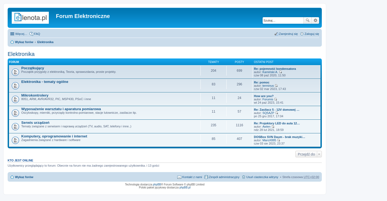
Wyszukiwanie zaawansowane (315, 20)
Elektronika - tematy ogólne (44, 82)
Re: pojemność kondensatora (275, 68)
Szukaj (308, 20)
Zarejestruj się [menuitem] (288, 33)
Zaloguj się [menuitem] (312, 33)
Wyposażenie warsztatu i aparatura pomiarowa (61, 109)
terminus (268, 85)
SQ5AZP (268, 113)
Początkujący (32, 68)
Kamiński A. (270, 72)
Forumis (267, 99)
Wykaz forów (24, 42)
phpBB (157, 184)
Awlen (266, 126)
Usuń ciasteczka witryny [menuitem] (262, 177)
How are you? (264, 96)
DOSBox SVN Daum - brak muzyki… (279, 137)
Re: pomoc (261, 82)
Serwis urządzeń (35, 123)
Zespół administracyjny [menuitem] (224, 177)
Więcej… (21, 33)
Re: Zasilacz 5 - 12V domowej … (276, 109)
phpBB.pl (185, 187)
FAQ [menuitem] (37, 33)
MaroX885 (269, 140)
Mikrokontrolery (35, 95)
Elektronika (45, 42)
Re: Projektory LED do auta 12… (277, 123)
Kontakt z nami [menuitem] (192, 177)
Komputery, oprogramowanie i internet (54, 136)
